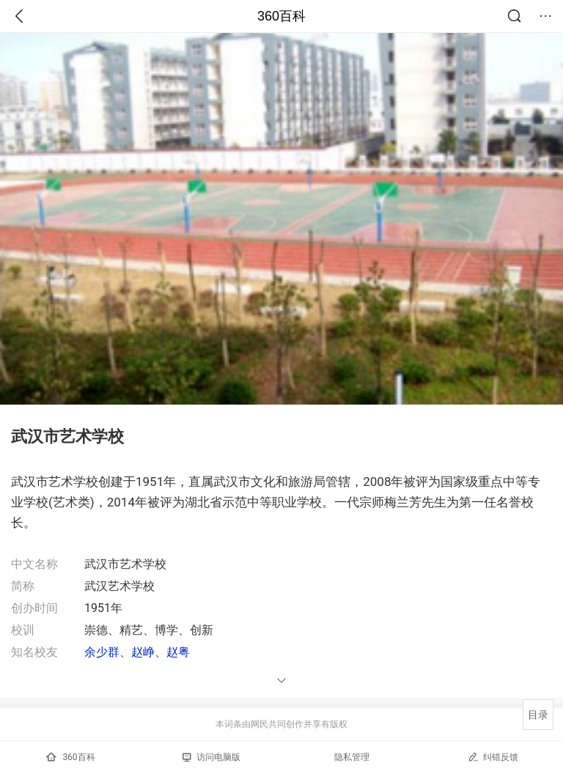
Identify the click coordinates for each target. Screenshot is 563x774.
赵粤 (178, 652)
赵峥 (143, 652)
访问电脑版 (211, 757)
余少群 (101, 652)
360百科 (281, 16)
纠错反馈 (493, 756)
